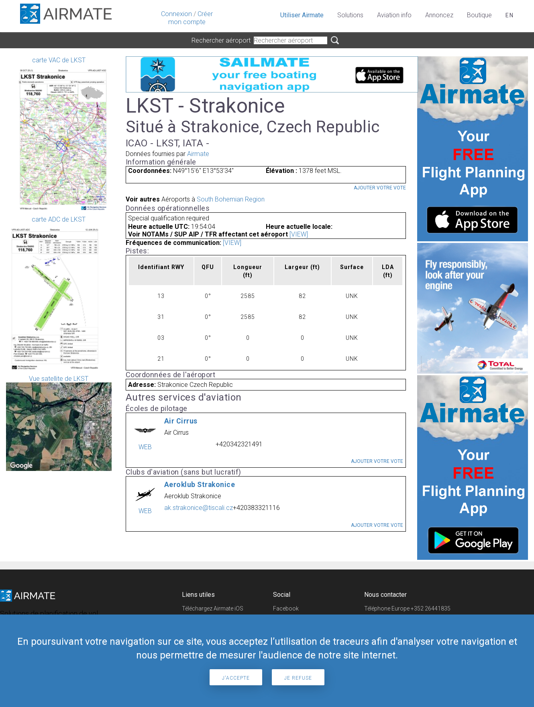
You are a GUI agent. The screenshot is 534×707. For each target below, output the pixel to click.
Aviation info (394, 15)
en (509, 15)
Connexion (176, 14)
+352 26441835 (430, 608)
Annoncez (439, 15)
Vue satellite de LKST (59, 423)
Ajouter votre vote (380, 188)
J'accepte (236, 678)
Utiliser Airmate (302, 15)
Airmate (198, 154)
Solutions (350, 15)
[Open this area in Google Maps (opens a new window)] (21, 465)
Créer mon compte (190, 18)
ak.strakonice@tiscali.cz (198, 508)
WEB (145, 447)
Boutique (479, 15)
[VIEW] (298, 234)
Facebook (286, 608)
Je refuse (298, 678)
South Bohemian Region (231, 199)
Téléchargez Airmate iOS (212, 608)
